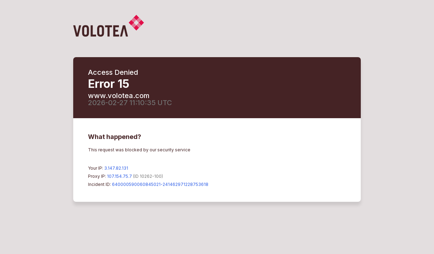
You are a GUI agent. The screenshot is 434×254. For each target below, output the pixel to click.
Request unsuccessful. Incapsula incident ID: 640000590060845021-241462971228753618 (217, 127)
